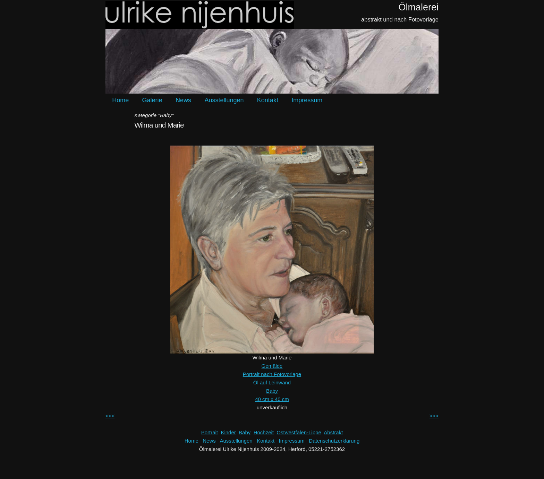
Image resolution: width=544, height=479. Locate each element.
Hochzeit (264, 432)
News (183, 100)
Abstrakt (333, 432)
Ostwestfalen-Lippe (299, 432)
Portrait (209, 432)
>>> (434, 416)
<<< (109, 416)
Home (120, 100)
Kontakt (267, 100)
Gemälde (272, 366)
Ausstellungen (224, 100)
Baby (272, 391)
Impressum (306, 100)
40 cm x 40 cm (272, 399)
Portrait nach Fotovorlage (272, 374)
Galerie (152, 100)
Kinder (228, 432)
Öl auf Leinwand (272, 382)
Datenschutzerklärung (334, 441)
